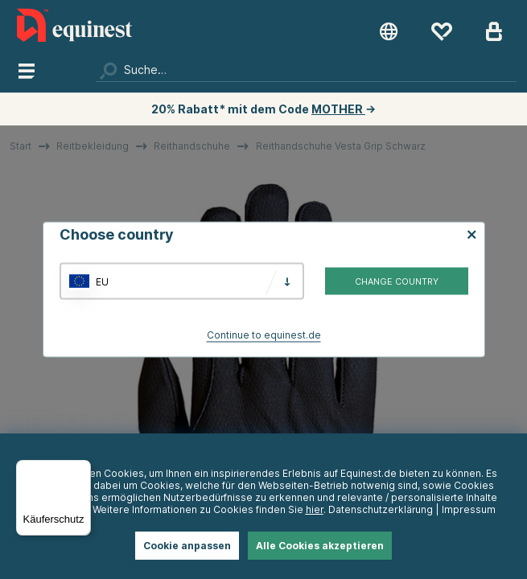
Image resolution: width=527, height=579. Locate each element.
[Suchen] (306, 70)
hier (314, 509)
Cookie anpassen (187, 546)
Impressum (469, 509)
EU (102, 281)
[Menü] (81, 469)
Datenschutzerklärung (380, 509)
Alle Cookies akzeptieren (320, 546)
